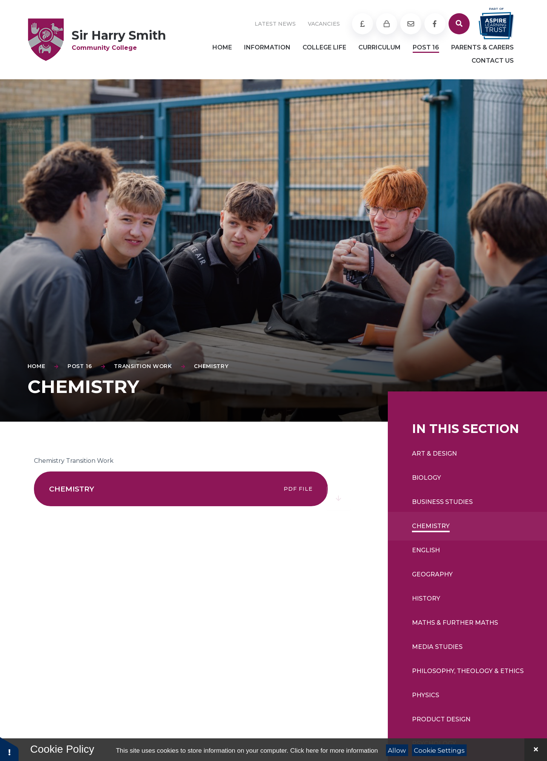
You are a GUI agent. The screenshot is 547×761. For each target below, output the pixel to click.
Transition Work (143, 366)
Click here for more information (334, 750)
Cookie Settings (439, 750)
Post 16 (80, 366)
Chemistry (211, 366)
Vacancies (324, 23)
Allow (397, 750)
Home (37, 366)
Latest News (275, 23)
